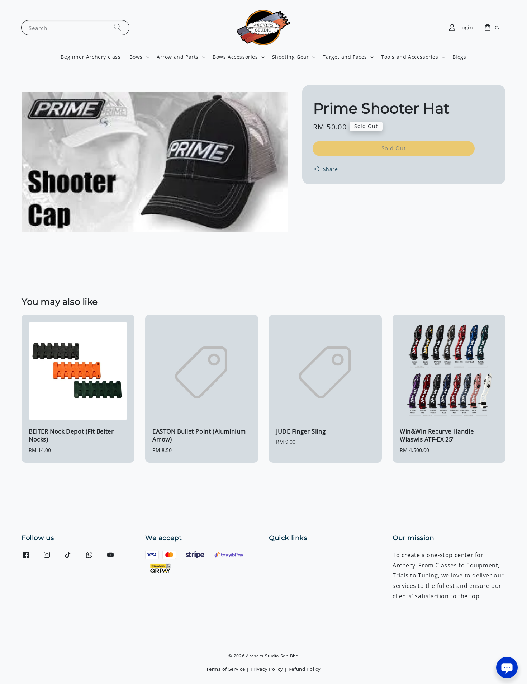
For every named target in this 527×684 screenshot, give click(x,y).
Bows (136, 57)
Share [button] (325, 169)
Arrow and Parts (178, 57)
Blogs (459, 56)
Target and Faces (345, 57)
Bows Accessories (235, 57)
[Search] (117, 27)
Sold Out (393, 148)
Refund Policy (305, 669)
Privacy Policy (267, 669)
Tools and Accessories (409, 57)
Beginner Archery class (90, 56)
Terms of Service (225, 669)
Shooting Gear (290, 57)
